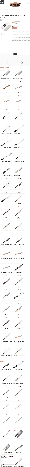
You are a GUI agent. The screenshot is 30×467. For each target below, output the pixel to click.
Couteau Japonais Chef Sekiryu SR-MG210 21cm (15, 105)
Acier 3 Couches (5, 176)
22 (5, 81)
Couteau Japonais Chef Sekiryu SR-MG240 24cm (25, 105)
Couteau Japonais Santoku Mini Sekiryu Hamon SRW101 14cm (15, 244)
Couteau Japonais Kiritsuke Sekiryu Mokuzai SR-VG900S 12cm (25, 189)
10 (25, 358)
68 (15, 358)
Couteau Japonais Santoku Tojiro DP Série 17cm (15, 272)
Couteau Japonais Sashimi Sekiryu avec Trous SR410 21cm (25, 286)
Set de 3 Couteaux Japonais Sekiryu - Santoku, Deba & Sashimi (5, 424)
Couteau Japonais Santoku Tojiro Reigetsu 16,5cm (24, 272)
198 (5, 261)
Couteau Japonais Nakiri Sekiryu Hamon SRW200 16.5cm (15, 216)
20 (15, 81)
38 (5, 344)
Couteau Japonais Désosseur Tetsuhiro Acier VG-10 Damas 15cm (24, 147)
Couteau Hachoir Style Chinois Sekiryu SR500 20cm (5, 78)
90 (15, 261)
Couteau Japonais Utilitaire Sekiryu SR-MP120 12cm (5, 355)
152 (25, 150)
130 (25, 122)
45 (5, 441)
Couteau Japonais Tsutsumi (15, 327)
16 (25, 233)
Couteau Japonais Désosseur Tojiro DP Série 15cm (5, 161)
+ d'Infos (11, 53)
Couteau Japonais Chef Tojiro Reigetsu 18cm (15, 133)
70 (25, 372)
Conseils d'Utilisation (6, 53)
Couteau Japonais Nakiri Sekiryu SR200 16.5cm (25, 216)
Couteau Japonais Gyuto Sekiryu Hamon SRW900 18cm (5, 175)
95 (15, 150)
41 (15, 247)
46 (5, 427)
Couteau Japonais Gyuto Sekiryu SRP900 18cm (24, 175)
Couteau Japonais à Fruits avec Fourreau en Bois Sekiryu (24, 78)
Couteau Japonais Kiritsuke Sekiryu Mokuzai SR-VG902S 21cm (15, 203)
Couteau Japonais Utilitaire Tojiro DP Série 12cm (25, 369)
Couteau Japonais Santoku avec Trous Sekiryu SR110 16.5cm (25, 230)
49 (25, 316)
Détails (1, 53)
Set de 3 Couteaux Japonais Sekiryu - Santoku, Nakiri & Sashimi (15, 424)
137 (15, 344)
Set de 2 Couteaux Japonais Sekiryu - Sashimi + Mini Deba (25, 410)
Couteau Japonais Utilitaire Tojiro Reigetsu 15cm (5, 383)
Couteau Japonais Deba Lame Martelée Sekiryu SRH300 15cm (25, 133)
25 (25, 178)
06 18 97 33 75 (28, 457)
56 (25, 427)
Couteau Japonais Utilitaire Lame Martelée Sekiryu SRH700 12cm (24, 327)
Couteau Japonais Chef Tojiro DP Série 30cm (5, 133)
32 (25, 136)
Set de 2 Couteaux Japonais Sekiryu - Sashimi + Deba (15, 410)
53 (15, 136)
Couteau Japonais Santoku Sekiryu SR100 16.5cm (25, 258)
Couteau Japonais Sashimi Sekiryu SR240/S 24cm (5, 300)
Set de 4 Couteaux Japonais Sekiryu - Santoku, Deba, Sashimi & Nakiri (25, 424)
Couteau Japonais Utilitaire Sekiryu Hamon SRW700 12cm (5, 341)
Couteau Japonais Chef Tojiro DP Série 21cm (15, 119)
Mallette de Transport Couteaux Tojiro (24, 396)
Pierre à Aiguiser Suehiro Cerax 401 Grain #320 (14, 15)
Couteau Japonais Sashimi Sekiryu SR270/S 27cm (15, 300)
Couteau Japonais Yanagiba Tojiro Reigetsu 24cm (24, 383)
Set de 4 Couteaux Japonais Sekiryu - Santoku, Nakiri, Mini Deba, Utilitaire (5, 438)
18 (5, 150)
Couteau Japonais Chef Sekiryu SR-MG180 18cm (5, 105)
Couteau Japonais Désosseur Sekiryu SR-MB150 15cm (15, 147)
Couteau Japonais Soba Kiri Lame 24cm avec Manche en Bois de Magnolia (5, 327)
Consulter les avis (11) (17, 20)
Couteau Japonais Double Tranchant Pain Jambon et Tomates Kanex (15, 161)
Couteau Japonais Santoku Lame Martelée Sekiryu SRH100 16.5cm (5, 244)
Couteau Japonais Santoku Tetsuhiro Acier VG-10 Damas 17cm (5, 272)
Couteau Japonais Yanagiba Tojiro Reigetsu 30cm (15, 397)
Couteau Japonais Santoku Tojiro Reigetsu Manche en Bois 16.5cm (5, 286)
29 (15, 289)
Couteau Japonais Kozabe (25, 202)
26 (15, 316)
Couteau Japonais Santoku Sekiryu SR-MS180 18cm (15, 258)
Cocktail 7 (26, 455)
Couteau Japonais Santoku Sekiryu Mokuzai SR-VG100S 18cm (5, 258)
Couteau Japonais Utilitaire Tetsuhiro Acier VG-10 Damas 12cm (5, 369)
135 (5, 275)
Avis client (15, 53)
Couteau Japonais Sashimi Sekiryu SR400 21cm (5, 313)
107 (15, 122)
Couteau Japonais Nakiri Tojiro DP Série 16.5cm (5, 230)
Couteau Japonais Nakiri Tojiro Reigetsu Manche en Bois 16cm (15, 230)
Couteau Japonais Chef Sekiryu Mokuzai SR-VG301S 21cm (15, 92)
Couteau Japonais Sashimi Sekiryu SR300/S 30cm (24, 300)
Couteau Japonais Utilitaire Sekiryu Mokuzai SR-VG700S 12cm (15, 341)
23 (15, 164)
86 (5, 372)
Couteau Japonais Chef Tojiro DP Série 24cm (25, 119)
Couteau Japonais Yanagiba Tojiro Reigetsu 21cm (15, 383)
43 (5, 178)
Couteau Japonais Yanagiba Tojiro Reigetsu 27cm (5, 397)
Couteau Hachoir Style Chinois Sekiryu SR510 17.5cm (15, 78)
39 (5, 330)
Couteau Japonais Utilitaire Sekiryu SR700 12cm (25, 355)
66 (5, 358)
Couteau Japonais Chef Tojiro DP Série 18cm (5, 119)
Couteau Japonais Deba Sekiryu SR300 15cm (5, 147)
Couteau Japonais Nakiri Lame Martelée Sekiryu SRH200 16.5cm (5, 216)
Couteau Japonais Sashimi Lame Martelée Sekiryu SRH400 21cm (15, 286)
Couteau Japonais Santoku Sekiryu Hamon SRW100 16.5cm (25, 244)
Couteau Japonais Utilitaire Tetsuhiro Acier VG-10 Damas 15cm (15, 369)
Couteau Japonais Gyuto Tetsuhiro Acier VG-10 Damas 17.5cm (5, 189)
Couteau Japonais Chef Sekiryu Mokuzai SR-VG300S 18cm (5, 92)
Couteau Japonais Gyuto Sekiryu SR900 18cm (15, 175)
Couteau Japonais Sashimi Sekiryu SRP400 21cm (15, 313)
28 (25, 164)
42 (5, 386)
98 (5, 122)
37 (15, 330)
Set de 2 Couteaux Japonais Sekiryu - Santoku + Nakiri (5, 410)
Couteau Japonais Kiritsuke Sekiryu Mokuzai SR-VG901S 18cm (5, 203)
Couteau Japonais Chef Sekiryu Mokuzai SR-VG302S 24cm (24, 92)
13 (15, 178)
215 (5, 136)
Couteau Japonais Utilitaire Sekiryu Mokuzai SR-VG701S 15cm (25, 341)
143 (25, 344)
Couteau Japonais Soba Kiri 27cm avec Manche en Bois (25, 313)
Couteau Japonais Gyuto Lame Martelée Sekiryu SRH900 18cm (25, 161)
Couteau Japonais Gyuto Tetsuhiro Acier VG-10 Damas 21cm (15, 189)
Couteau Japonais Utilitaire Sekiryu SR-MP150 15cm (15, 355)
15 (5, 316)
